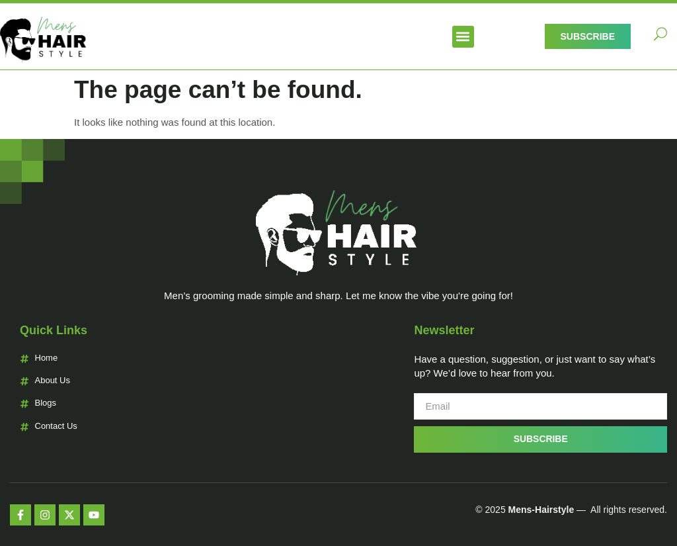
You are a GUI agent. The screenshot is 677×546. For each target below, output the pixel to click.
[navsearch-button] (660, 36)
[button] (463, 37)
